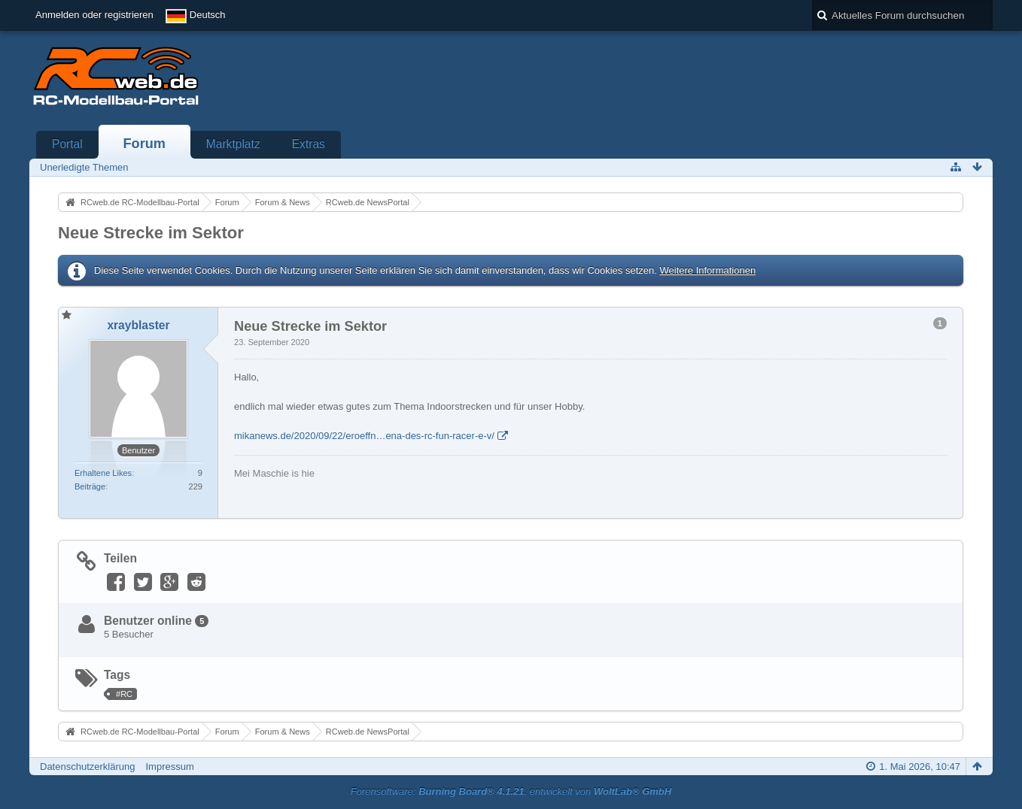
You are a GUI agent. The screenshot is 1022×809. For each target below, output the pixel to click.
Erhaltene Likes (103, 472)
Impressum (169, 766)
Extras (308, 144)
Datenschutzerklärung (87, 766)
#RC (124, 693)
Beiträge (90, 486)
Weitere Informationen (707, 270)
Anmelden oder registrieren (94, 14)
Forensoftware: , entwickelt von (511, 791)
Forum (144, 143)
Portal (67, 144)
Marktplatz (233, 144)
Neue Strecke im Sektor (151, 232)
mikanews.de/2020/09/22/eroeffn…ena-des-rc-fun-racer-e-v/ (364, 435)
